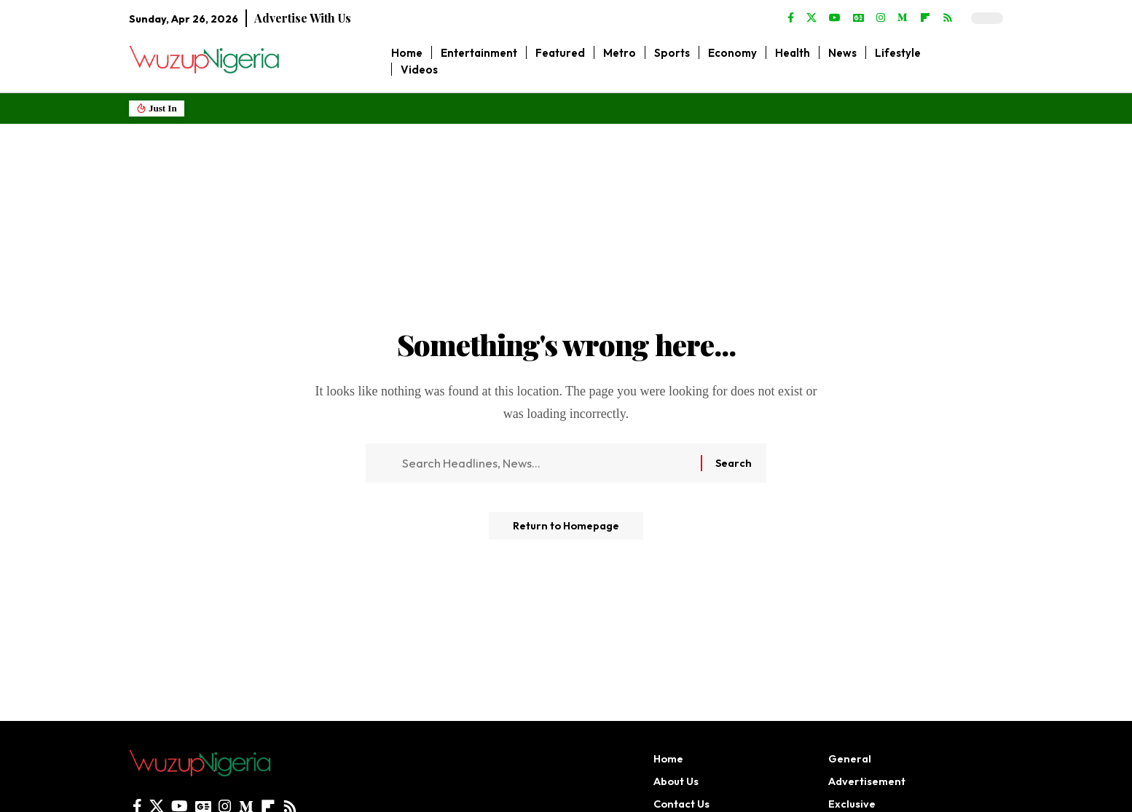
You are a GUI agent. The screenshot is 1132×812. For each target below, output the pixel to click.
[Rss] (947, 18)
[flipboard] (925, 18)
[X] (811, 18)
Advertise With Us (302, 17)
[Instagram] (881, 18)
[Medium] (902, 18)
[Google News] (858, 18)
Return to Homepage (566, 531)
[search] (992, 61)
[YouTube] (834, 18)
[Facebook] (791, 18)
